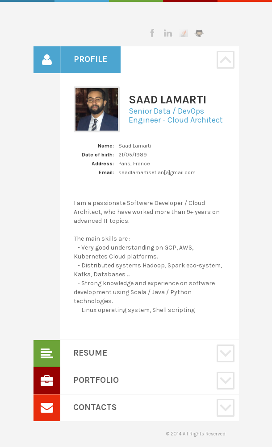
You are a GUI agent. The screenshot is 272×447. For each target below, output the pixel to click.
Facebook (152, 33)
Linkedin (168, 33)
